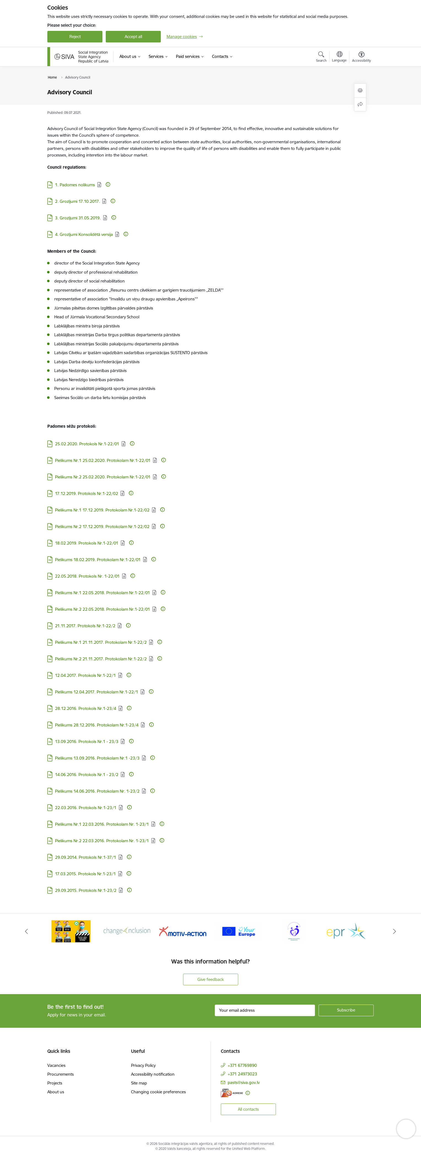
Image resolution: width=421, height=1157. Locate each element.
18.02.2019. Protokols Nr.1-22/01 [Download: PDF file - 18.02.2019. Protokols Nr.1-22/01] (86, 543)
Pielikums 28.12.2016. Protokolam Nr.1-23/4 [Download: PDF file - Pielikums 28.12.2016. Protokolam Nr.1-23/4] (96, 725)
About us (55, 1091)
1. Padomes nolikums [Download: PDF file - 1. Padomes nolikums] (75, 184)
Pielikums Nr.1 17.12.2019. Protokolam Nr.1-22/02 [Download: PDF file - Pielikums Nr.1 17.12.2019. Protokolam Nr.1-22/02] (102, 510)
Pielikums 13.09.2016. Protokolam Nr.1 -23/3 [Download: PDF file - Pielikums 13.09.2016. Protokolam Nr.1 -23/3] (97, 758)
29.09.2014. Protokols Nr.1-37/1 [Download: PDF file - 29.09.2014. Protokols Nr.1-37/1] (85, 857)
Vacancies (56, 1065)
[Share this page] (360, 104)
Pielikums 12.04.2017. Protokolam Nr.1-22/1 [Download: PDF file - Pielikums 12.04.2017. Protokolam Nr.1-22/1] (96, 692)
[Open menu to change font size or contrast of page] (361, 57)
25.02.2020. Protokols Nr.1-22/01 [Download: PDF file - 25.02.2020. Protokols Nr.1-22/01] (87, 443)
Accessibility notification (153, 1074)
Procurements (60, 1074)
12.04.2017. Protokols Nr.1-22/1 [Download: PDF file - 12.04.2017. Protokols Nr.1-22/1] (85, 675)
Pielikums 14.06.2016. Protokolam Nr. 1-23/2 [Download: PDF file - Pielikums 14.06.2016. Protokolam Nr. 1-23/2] (97, 791)
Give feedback (210, 979)
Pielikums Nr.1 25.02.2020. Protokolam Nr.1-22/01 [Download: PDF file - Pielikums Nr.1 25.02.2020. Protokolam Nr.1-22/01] (103, 460)
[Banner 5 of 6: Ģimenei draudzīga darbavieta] (294, 930)
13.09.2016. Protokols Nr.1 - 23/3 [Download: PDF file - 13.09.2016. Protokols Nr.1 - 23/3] (86, 741)
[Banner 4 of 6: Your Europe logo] (238, 930)
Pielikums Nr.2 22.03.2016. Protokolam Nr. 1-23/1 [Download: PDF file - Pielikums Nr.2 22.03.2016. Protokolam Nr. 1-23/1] (102, 840)
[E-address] (232, 1092)
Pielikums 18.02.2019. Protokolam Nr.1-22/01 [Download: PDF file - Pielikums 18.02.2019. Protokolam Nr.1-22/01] (98, 559)
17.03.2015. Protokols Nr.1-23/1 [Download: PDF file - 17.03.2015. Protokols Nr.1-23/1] (85, 873)
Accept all (133, 36)
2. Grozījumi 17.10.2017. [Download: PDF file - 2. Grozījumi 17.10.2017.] (77, 201)
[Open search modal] (321, 57)
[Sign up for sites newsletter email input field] (265, 1010)
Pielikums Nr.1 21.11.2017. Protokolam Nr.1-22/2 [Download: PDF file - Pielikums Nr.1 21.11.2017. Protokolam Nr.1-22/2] (101, 642)
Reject (75, 36)
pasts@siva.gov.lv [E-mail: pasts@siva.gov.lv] (244, 1082)
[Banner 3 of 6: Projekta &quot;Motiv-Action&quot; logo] (183, 930)
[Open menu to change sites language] (339, 57)
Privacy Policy (143, 1065)
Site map (139, 1083)
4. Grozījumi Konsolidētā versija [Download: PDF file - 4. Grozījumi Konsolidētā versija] (84, 234)
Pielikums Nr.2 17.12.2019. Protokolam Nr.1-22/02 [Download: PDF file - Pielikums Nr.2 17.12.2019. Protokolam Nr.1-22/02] (102, 526)
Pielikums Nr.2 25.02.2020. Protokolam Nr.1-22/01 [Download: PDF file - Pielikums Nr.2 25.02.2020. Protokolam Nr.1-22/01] (103, 477)
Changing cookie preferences (158, 1091)
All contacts (248, 1109)
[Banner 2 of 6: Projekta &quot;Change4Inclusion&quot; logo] (127, 930)
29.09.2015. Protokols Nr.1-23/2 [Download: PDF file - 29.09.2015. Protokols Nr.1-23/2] (85, 890)
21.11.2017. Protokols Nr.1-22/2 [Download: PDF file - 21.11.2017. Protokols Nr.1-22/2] (85, 625)
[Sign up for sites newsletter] (346, 1010)
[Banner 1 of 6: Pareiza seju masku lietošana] (71, 930)
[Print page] (360, 90)
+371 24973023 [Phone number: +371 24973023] (242, 1074)
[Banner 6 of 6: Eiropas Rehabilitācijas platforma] (350, 930)
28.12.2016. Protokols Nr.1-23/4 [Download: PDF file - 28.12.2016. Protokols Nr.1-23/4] (85, 708)
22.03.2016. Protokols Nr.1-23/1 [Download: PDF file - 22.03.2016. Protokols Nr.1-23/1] (85, 807)
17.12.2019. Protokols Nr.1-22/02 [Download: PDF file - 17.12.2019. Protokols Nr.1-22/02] (86, 493)
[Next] (394, 931)
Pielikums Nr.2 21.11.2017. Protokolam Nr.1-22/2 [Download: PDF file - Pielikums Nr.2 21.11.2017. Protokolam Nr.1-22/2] (101, 658)
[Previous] (27, 931)
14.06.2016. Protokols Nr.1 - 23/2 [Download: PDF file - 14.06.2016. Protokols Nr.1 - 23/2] (86, 774)
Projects (54, 1083)
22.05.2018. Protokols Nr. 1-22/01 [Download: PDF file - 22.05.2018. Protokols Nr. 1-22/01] (87, 576)
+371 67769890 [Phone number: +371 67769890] (242, 1065)
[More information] (108, 184)
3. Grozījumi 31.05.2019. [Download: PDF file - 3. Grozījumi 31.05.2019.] (78, 217)
